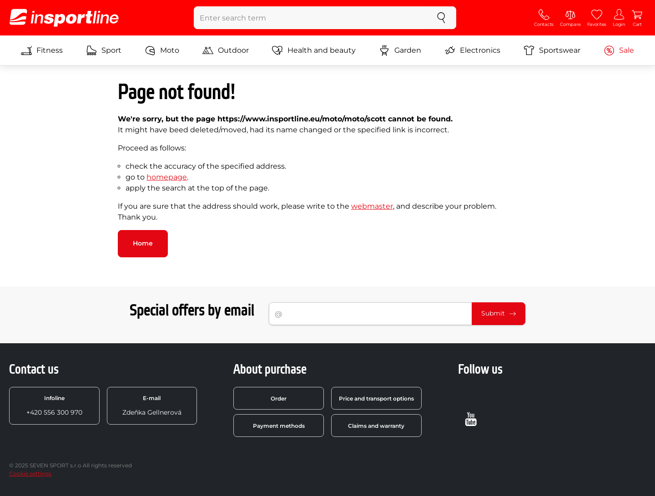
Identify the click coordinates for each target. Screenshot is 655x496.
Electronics (472, 50)
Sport (103, 50)
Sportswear (552, 50)
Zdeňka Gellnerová (151, 405)
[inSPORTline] (64, 17)
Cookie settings (30, 473)
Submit (498, 313)
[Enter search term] (310, 17)
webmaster (372, 206)
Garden (400, 50)
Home (143, 243)
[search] (441, 17)
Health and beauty (314, 50)
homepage (166, 177)
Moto (162, 50)
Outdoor (225, 50)
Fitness (42, 50)
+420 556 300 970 (54, 405)
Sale (619, 50)
